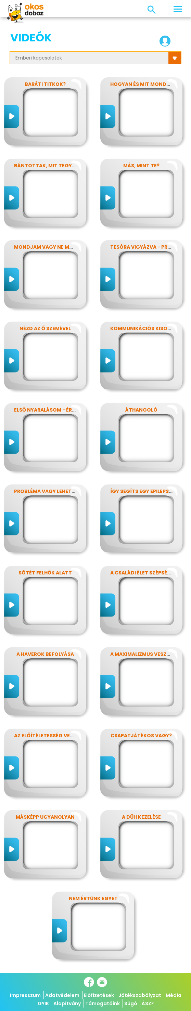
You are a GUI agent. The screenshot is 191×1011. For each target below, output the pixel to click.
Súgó (130, 1003)
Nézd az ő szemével (45, 328)
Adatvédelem (62, 995)
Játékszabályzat (139, 995)
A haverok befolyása (45, 654)
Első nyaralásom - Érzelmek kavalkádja (69, 409)
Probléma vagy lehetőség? (51, 491)
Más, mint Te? (141, 165)
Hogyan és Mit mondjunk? (146, 84)
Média (173, 995)
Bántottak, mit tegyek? (47, 165)
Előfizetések (99, 995)
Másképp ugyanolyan (45, 817)
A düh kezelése (141, 817)
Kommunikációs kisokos (144, 328)
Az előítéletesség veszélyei (51, 735)
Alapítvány (67, 1003)
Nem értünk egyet (93, 898)
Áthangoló (141, 409)
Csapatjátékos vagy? (141, 735)
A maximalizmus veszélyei (144, 654)
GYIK (43, 1003)
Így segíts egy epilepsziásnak (150, 491)
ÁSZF (148, 1003)
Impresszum (25, 995)
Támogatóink (102, 1003)
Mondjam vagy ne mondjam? (54, 247)
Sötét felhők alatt (45, 572)
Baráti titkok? (45, 84)
